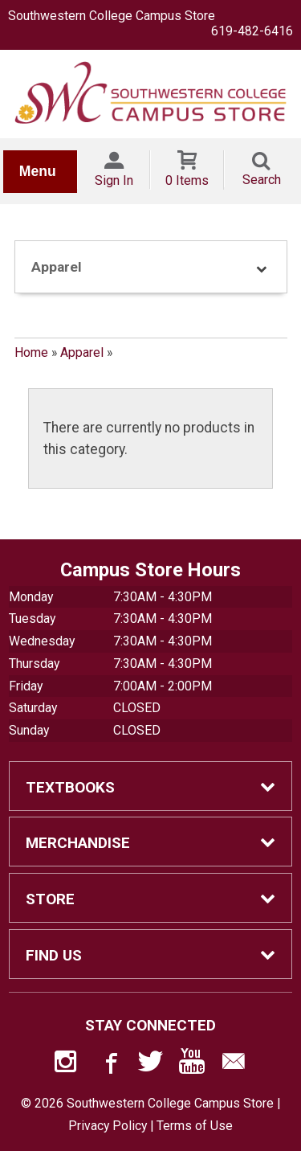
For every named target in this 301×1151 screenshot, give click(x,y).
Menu (37, 171)
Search (261, 179)
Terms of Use (195, 1125)
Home (31, 352)
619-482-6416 (252, 31)
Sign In (114, 180)
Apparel (82, 352)
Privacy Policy (107, 1125)
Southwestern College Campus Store (111, 15)
